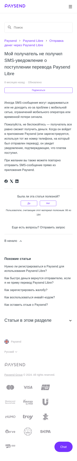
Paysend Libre (33, 41)
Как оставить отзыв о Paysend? (26, 304)
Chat (63, 447)
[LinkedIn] (17, 181)
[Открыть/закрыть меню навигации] (70, 6)
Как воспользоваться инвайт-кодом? (29, 297)
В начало (13, 241)
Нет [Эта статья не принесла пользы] (48, 203)
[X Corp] (11, 181)
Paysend (10, 41)
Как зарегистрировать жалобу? (25, 290)
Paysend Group (13, 374)
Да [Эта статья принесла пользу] (28, 203)
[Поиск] (41, 27)
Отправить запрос (52, 227)
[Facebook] (6, 181)
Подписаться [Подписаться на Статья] (38, 90)
